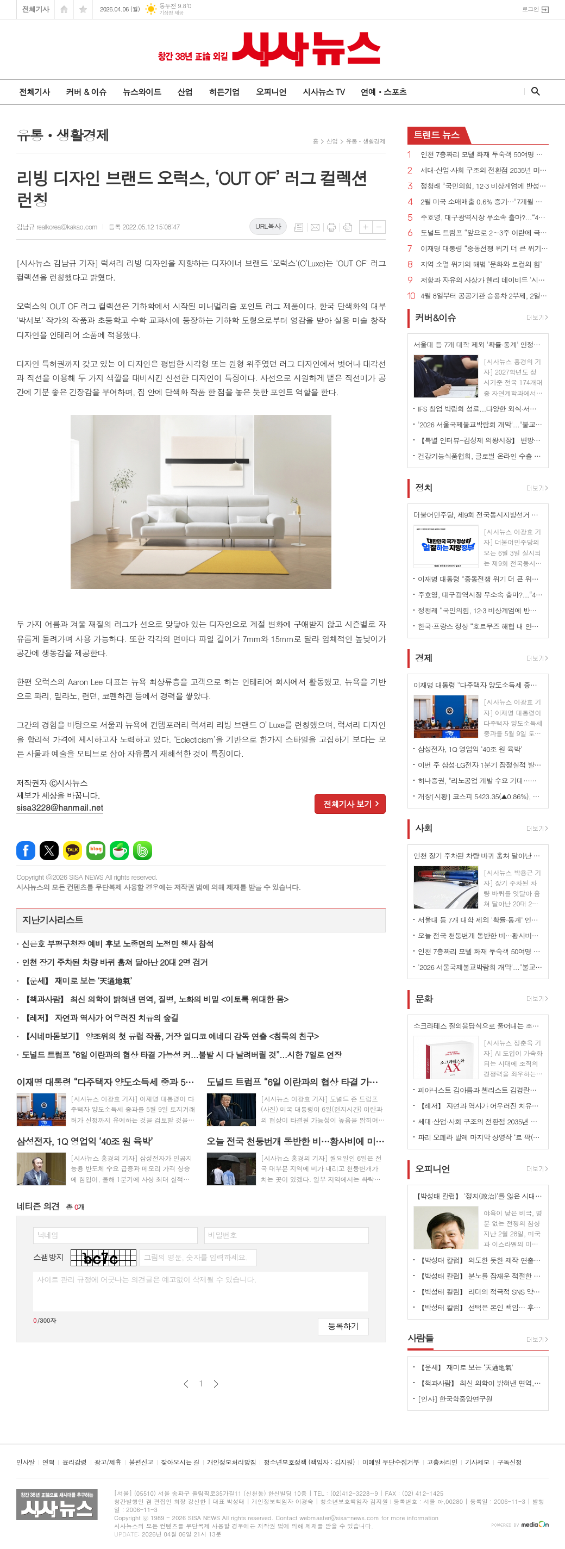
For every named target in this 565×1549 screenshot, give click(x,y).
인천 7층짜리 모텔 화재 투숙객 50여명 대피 (484, 154)
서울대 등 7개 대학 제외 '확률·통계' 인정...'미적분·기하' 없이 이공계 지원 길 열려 (480, 920)
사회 (423, 828)
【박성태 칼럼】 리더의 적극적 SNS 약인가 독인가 (480, 1291)
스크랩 (347, 227)
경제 (423, 657)
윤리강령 (74, 1462)
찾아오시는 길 (180, 1462)
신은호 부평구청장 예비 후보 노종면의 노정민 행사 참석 (118, 943)
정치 (423, 487)
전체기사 (35, 9)
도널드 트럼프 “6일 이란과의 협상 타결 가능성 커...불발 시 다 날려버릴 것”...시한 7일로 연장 (182, 1054)
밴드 (142, 850)
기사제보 (477, 1462)
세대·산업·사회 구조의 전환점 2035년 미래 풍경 (484, 170)
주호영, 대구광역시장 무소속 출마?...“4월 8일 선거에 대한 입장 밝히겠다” (484, 217)
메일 (315, 227)
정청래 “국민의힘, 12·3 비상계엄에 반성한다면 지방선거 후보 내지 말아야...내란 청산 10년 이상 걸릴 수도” (484, 186)
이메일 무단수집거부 (390, 1462)
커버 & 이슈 (86, 91)
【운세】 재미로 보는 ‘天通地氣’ (77, 980)
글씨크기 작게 (379, 227)
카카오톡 (72, 850)
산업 (184, 91)
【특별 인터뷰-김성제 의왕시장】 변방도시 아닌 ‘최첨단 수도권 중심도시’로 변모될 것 (480, 440)
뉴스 (436, 134)
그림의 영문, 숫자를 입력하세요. (195, 1257)
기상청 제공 (171, 12)
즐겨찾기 (83, 9)
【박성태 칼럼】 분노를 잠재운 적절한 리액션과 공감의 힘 (480, 1276)
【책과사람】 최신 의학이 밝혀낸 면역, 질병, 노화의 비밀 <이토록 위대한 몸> (155, 999)
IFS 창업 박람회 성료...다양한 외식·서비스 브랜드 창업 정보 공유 (480, 408)
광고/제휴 (108, 1462)
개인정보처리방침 (231, 1462)
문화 (423, 998)
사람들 (420, 1338)
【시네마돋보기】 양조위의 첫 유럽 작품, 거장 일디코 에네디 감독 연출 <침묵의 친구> (170, 1036)
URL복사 (268, 226)
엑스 (49, 850)
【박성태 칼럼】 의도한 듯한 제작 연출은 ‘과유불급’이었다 (480, 1260)
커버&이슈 (435, 317)
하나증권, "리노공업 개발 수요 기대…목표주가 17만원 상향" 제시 (480, 780)
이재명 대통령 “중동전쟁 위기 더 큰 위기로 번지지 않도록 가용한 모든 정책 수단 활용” (484, 248)
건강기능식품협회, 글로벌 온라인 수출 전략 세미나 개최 (480, 456)
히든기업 (224, 91)
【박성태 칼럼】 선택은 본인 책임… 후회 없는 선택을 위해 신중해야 (480, 1307)
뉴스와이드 (142, 91)
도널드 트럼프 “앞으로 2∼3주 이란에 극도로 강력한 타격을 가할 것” (484, 233)
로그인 (530, 9)
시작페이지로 (64, 9)
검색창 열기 (533, 91)
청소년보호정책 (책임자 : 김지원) (308, 1462)
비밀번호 (222, 1235)
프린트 (331, 227)
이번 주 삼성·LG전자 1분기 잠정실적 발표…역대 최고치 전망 (480, 765)
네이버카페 (119, 850)
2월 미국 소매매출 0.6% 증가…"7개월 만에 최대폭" (484, 202)
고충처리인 (442, 1462)
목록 (298, 227)
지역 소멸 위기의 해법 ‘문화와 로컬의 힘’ (481, 264)
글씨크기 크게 (366, 227)
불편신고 (141, 1462)
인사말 (25, 1462)
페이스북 (25, 850)
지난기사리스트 (52, 919)
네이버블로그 (95, 850)
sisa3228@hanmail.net (59, 807)
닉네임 (47, 1235)
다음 (216, 1384)
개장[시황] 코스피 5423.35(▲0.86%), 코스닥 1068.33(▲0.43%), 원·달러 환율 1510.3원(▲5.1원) (480, 796)
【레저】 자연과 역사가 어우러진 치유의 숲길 (100, 1017)
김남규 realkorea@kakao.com (56, 226)
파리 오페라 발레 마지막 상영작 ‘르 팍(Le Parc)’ (480, 1137)
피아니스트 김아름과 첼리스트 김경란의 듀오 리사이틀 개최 (480, 1090)
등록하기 (343, 1326)
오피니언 (271, 91)
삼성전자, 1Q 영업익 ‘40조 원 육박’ (470, 749)
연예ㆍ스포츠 (384, 91)
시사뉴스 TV (323, 91)
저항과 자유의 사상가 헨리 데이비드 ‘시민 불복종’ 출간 (484, 280)
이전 (186, 1384)
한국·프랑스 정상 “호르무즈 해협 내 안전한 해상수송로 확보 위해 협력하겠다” (480, 626)
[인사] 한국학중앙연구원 (455, 1399)
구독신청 (509, 1462)
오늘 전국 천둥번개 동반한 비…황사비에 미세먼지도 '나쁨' (480, 935)
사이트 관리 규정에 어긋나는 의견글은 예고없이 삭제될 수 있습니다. (146, 1279)
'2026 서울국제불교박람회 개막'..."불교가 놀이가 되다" (480, 424)
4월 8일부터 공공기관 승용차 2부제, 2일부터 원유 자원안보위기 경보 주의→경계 (484, 296)
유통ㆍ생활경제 (365, 141)
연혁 (48, 1462)
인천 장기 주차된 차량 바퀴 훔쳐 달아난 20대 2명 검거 (115, 962)
